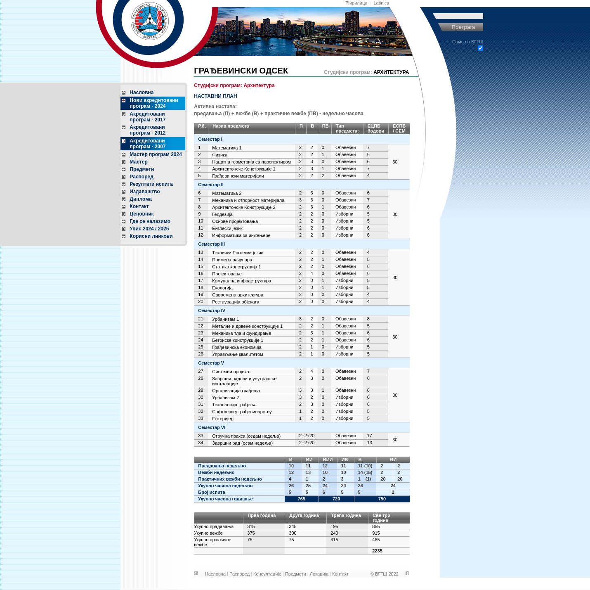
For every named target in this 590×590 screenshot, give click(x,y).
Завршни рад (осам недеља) (242, 443)
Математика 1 (226, 147)
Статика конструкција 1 (236, 266)
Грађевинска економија (236, 347)
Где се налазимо (150, 221)
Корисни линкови (151, 236)
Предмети (142, 169)
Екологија (222, 287)
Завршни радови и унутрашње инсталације (244, 381)
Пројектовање (227, 273)
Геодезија (222, 214)
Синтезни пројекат (231, 371)
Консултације (267, 573)
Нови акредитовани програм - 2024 (154, 103)
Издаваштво (145, 191)
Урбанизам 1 (225, 319)
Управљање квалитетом (237, 354)
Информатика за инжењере (241, 235)
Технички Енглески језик (237, 252)
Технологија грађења (234, 404)
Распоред (141, 177)
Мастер (138, 162)
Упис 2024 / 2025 (149, 229)
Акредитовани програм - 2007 (147, 143)
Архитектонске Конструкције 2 (243, 207)
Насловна (141, 92)
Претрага (463, 27)
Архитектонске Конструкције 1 (243, 168)
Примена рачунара (232, 259)
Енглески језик (227, 228)
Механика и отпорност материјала (248, 200)
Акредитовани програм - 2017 (147, 117)
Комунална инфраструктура (241, 280)
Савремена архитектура (237, 294)
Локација (319, 573)
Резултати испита (151, 184)
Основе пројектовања (235, 221)
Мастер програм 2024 (156, 154)
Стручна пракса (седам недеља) (246, 436)
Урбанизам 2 (225, 397)
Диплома (140, 199)
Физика (219, 154)
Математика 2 (226, 193)
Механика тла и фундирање (241, 333)
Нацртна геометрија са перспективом (251, 161)
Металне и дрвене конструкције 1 (247, 326)
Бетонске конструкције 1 (237, 340)
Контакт (139, 206)
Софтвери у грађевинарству (241, 411)
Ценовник (141, 214)
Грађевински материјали (238, 175)
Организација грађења (236, 390)
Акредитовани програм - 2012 (147, 130)
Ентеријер (222, 418)
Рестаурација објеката (235, 301)
